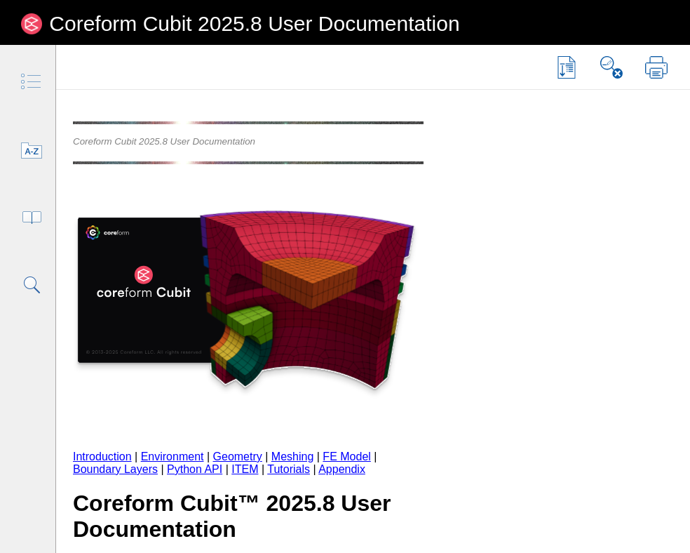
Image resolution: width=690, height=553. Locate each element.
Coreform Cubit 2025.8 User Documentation (254, 23)
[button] (566, 67)
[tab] (32, 82)
